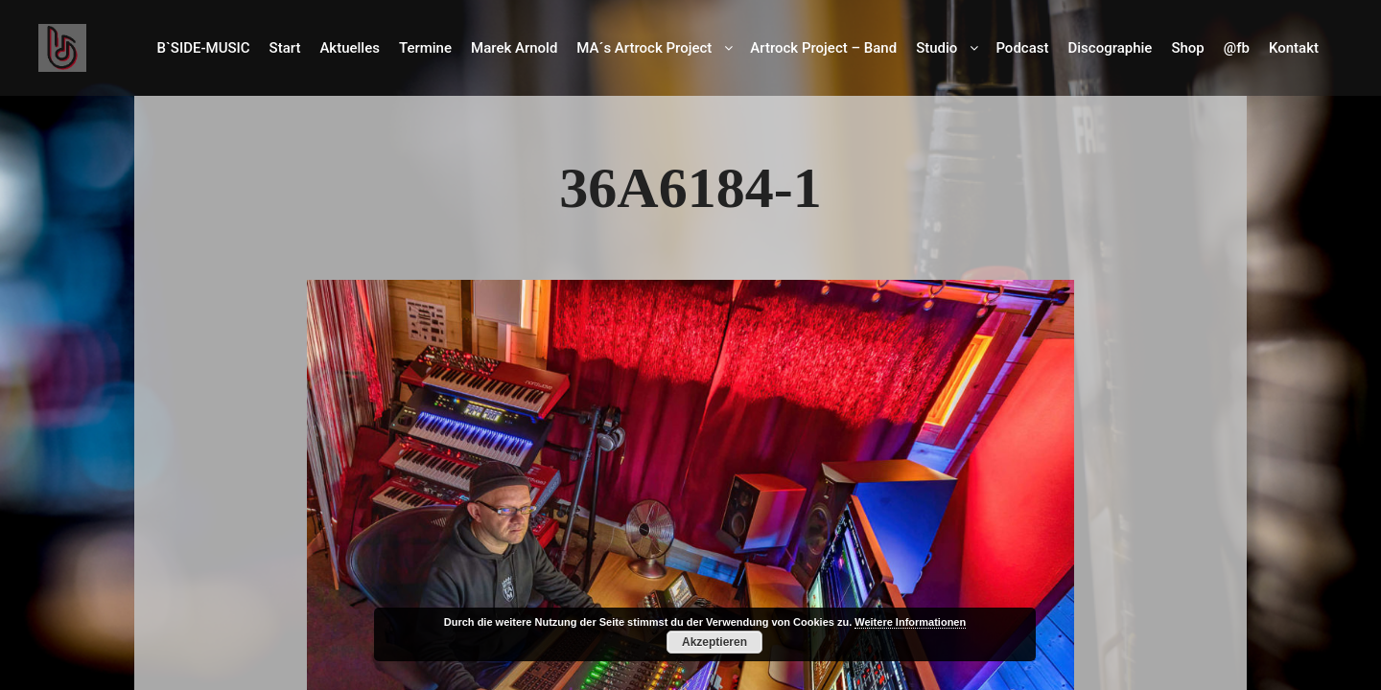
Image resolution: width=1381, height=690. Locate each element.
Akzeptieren (714, 642)
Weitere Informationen (910, 622)
